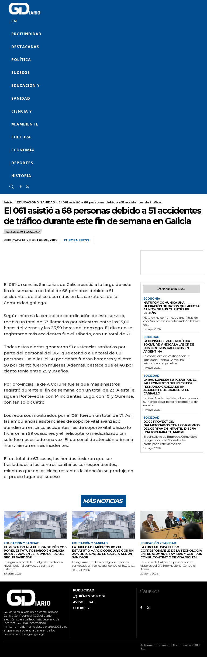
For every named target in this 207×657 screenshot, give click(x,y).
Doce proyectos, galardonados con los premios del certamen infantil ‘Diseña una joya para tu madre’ (171, 426)
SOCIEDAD (151, 337)
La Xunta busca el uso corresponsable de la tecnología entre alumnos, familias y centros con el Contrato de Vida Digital (171, 552)
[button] (11, 186)
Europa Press (76, 240)
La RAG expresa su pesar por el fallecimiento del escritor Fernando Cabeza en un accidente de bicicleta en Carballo (169, 386)
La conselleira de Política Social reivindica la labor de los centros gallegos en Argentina (168, 346)
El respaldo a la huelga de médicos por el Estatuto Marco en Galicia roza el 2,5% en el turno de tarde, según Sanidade (35, 552)
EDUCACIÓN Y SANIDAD (36, 202)
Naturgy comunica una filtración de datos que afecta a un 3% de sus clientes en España (171, 308)
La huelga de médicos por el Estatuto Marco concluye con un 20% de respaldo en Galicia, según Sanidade (102, 552)
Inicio (8, 202)
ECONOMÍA (151, 298)
